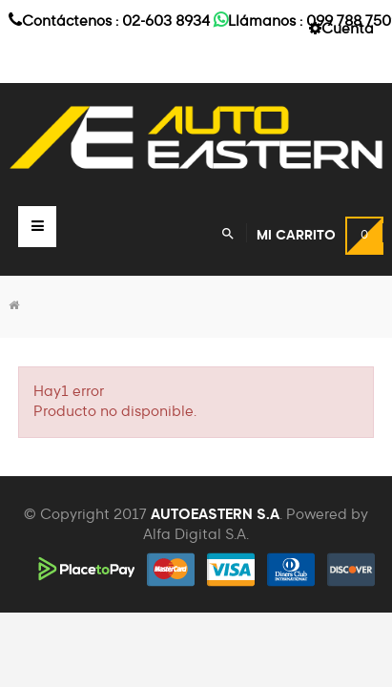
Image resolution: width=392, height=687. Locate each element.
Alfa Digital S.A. (196, 535)
